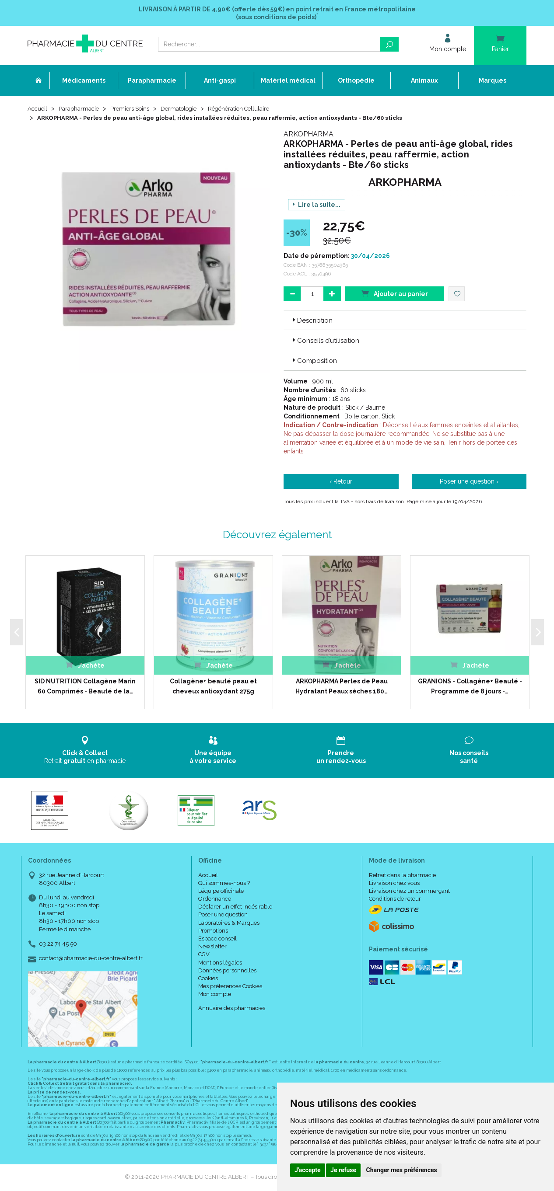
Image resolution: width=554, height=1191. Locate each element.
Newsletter (212, 947)
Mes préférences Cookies (230, 987)
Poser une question (223, 915)
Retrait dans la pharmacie (402, 876)
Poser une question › (469, 482)
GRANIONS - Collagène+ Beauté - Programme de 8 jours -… (470, 687)
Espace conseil (217, 940)
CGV (204, 955)
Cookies (208, 979)
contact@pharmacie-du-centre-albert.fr (91, 960)
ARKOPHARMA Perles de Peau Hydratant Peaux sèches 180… (341, 687)
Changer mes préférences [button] (401, 1170)
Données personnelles (227, 971)
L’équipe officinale (221, 891)
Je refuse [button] (343, 1170)
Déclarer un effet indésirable (235, 908)
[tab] (405, 321)
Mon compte (214, 995)
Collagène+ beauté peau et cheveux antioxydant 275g (213, 687)
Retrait (85, 751)
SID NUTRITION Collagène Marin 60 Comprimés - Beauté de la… (85, 687)
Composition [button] (314, 362)
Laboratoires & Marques (228, 923)
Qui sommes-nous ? (224, 884)
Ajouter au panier (394, 294)
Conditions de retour (395, 900)
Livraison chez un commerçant (409, 891)
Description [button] (312, 321)
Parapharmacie (81, 110)
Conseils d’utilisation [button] (325, 342)
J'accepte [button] (308, 1170)
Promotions (213, 931)
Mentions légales (220, 963)
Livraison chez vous (394, 884)
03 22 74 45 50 (58, 944)
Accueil (38, 110)
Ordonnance (214, 900)
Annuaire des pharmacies (231, 1009)
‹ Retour (341, 482)
